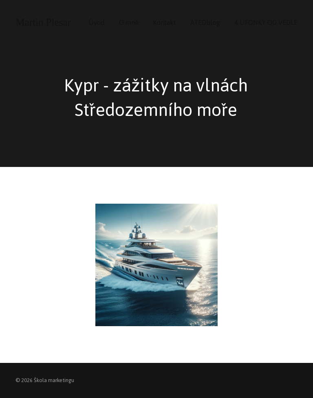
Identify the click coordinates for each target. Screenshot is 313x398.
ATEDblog (205, 22)
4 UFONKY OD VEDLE (266, 22)
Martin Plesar (43, 22)
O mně (129, 22)
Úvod (96, 22)
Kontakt (164, 22)
